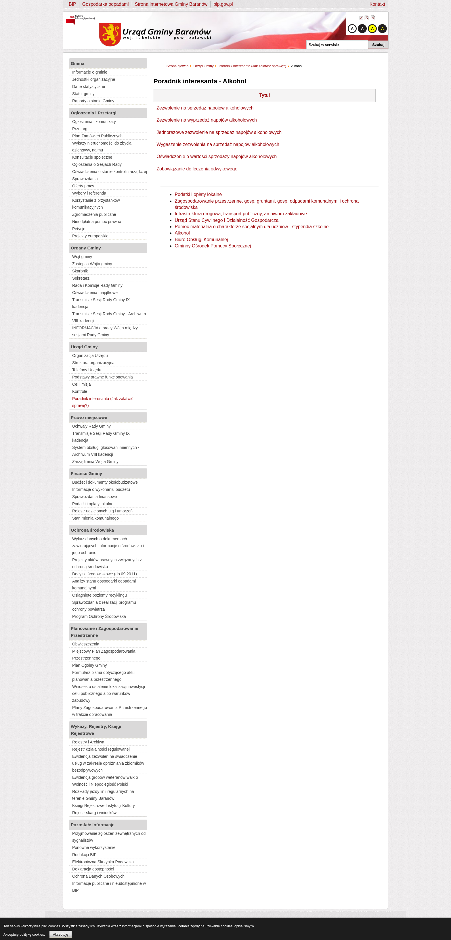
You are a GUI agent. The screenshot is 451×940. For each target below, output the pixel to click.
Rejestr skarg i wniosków (94, 812)
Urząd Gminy (84, 346)
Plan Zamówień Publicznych (97, 136)
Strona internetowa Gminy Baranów (171, 4)
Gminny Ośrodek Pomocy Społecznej (213, 245)
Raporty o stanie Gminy (93, 101)
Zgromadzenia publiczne (94, 214)
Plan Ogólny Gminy (89, 665)
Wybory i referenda (89, 193)
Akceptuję (60, 935)
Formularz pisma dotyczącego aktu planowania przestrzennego (103, 676)
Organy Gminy (86, 247)
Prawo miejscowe (89, 417)
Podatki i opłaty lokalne (92, 503)
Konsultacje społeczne (92, 157)
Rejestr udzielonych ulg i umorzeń (102, 511)
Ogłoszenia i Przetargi (93, 112)
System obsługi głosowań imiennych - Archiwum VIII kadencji (105, 451)
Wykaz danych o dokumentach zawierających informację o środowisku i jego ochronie (108, 546)
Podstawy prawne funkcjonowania (102, 377)
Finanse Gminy (86, 473)
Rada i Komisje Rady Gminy (97, 285)
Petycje (78, 228)
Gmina (77, 63)
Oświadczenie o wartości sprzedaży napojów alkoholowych (216, 156)
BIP (72, 4)
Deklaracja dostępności (93, 869)
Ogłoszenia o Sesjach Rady (97, 164)
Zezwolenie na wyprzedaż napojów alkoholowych (206, 120)
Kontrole (79, 391)
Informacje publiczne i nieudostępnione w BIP (109, 887)
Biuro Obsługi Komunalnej (201, 239)
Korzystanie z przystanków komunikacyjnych (96, 203)
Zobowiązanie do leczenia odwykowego (196, 168)
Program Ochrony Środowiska (99, 616)
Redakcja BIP (84, 854)
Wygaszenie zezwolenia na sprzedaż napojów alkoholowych (217, 144)
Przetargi (80, 128)
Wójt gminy (82, 256)
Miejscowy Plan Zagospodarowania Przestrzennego (103, 654)
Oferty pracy (83, 186)
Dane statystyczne (88, 86)
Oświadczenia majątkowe (95, 292)
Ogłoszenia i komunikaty (94, 121)
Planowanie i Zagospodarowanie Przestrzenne (104, 632)
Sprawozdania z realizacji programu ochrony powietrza (104, 606)
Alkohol (182, 232)
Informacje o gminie (89, 72)
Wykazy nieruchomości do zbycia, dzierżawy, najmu (102, 146)
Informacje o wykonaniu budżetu (101, 489)
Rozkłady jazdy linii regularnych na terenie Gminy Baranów (103, 795)
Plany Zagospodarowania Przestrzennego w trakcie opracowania (109, 711)
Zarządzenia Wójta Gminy (95, 461)
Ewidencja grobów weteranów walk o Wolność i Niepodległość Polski (105, 781)
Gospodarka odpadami (105, 4)
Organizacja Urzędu (90, 355)
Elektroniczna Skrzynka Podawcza (103, 862)
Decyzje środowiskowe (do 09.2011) (104, 574)
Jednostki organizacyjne (93, 79)
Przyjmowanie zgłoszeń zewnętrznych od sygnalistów (109, 837)
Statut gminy (83, 93)
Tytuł (264, 95)
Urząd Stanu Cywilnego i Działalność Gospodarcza (226, 220)
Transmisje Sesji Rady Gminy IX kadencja (101, 303)
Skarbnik (80, 271)
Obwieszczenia (85, 644)
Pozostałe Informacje (92, 824)
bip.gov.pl (223, 4)
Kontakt (377, 4)
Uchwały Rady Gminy (91, 426)
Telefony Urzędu (86, 370)
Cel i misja (81, 384)
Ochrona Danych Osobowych (98, 876)
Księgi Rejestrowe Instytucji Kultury (103, 805)
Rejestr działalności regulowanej (101, 749)
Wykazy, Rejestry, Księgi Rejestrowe (96, 730)
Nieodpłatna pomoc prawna (96, 221)
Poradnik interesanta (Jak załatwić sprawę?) (102, 402)
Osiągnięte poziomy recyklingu (99, 595)
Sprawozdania (85, 178)
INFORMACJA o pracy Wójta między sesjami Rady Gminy (105, 331)
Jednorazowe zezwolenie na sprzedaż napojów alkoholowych (219, 132)
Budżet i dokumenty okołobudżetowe (105, 482)
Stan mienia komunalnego (95, 518)
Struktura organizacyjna (93, 362)
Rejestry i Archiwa (88, 742)
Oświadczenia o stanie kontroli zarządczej (109, 171)
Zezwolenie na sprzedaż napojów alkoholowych (204, 107)
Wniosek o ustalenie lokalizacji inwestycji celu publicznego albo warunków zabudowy (108, 693)
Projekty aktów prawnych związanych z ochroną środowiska (107, 563)
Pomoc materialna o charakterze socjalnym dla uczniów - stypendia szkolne (251, 226)
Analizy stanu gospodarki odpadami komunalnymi (104, 584)
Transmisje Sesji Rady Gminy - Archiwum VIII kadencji (109, 317)
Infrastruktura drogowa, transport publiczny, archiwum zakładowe (241, 213)
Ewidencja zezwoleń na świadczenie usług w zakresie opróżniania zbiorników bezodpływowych (108, 763)
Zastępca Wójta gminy (92, 264)
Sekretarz (80, 278)
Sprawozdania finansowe (94, 496)
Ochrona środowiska (92, 530)
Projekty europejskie (90, 236)
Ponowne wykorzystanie (93, 847)
